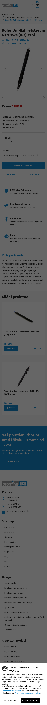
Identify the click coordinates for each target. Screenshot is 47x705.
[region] (23, 352)
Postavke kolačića (10, 701)
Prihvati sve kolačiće (30, 701)
